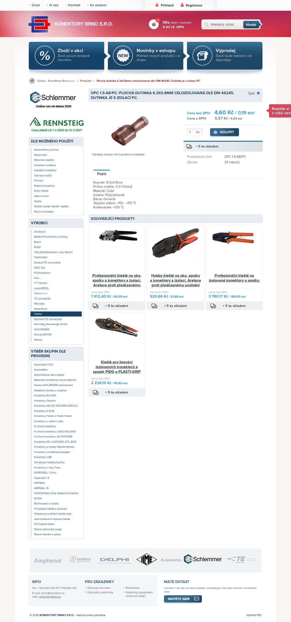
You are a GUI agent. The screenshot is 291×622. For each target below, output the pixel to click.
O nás (53, 5)
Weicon (38, 339)
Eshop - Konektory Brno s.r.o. (56, 81)
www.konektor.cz (50, 597)
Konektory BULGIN (45, 395)
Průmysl (38, 180)
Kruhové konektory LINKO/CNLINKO (55, 431)
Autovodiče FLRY (43, 364)
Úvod (36, 5)
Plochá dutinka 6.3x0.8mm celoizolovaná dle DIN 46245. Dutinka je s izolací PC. (149, 81)
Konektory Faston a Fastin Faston (53, 416)
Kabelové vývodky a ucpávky (50, 390)
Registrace (194, 5)
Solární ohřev (41, 196)
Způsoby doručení (99, 588)
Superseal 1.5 (41, 478)
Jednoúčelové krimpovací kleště (52, 519)
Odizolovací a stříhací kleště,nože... (53, 513)
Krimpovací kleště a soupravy (50, 508)
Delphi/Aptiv (40, 257)
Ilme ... (38, 278)
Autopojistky (41, 369)
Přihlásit (167, 5)
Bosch (37, 242)
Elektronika (40, 155)
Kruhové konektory (45, 426)
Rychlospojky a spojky (46, 503)
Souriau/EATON (43, 334)
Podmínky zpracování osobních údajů (139, 594)
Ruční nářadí (41, 190)
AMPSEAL (39, 483)
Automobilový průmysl (46, 149)
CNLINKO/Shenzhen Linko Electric (53, 252)
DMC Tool (39, 267)
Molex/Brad (40, 309)
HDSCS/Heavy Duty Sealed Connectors (56, 493)
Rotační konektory (44, 185)
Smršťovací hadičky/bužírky (49, 462)
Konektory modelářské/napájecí (52, 452)
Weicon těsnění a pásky (47, 534)
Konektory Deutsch (45, 400)
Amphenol (40, 231)
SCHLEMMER (41, 329)
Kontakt (74, 5)
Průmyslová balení (44, 524)
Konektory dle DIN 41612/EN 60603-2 (55, 405)
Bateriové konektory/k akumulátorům (55, 380)
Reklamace (133, 588)
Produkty (86, 81)
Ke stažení (98, 5)
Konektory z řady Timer (47, 467)
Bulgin (37, 247)
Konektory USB (43, 457)
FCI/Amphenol (42, 272)
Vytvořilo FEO (254, 615)
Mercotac (39, 303)
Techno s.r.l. (40, 293)
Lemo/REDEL (41, 288)
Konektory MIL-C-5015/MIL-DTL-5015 (55, 441)
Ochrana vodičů (43, 175)
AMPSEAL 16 (41, 488)
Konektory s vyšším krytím (49, 421)
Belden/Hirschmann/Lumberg (50, 236)
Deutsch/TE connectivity (47, 262)
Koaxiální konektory (45, 170)
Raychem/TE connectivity (48, 319)
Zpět (251, 93)
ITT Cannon (40, 283)
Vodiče (37, 201)
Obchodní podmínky (100, 592)
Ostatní (38, 314)
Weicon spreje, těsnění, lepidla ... (52, 206)
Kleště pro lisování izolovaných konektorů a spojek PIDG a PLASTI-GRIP (117, 367)
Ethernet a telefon (44, 160)
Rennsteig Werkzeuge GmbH (50, 324)
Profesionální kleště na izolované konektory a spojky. (234, 278)
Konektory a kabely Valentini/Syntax (54, 446)
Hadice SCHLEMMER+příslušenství (53, 385)
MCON (38, 498)
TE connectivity (42, 298)
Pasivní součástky (44, 211)
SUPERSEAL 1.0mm (45, 472)
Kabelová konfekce (45, 165)
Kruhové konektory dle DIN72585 (53, 436)
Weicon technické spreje (48, 529)
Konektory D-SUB (44, 411)
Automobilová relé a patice (49, 374)
